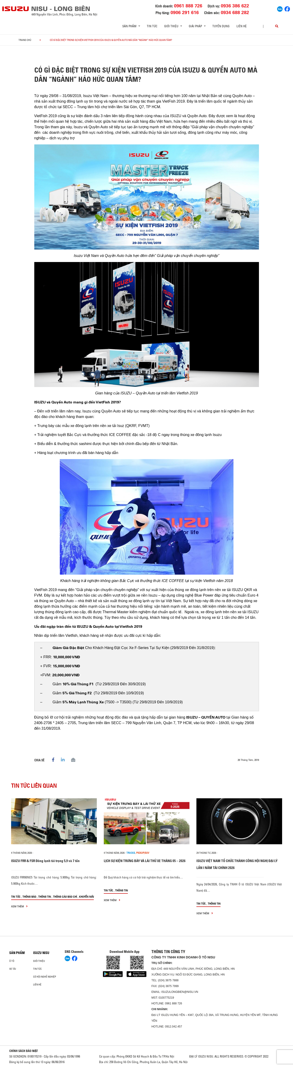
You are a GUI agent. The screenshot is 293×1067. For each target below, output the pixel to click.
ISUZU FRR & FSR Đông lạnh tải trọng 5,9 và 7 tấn (45, 861)
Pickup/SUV (142, 852)
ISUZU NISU (41, 953)
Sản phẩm (17, 953)
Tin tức (152, 26)
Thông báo (29, 896)
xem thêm (19, 906)
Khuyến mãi (86, 896)
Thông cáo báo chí (65, 896)
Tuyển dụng (221, 26)
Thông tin (44, 896)
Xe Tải (12, 968)
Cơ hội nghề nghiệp (44, 976)
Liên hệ (241, 26)
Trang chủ (25, 40)
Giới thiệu (39, 961)
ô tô (11, 961)
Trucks (130, 852)
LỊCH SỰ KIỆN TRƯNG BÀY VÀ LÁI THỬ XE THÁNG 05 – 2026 (145, 861)
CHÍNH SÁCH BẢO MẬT (23, 1051)
